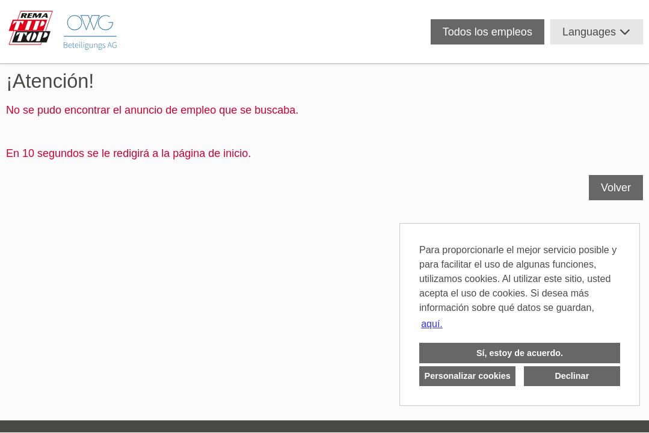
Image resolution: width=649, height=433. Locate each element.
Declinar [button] (572, 376)
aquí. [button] (432, 324)
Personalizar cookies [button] (468, 376)
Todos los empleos (487, 32)
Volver (616, 188)
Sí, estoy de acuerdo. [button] (519, 353)
